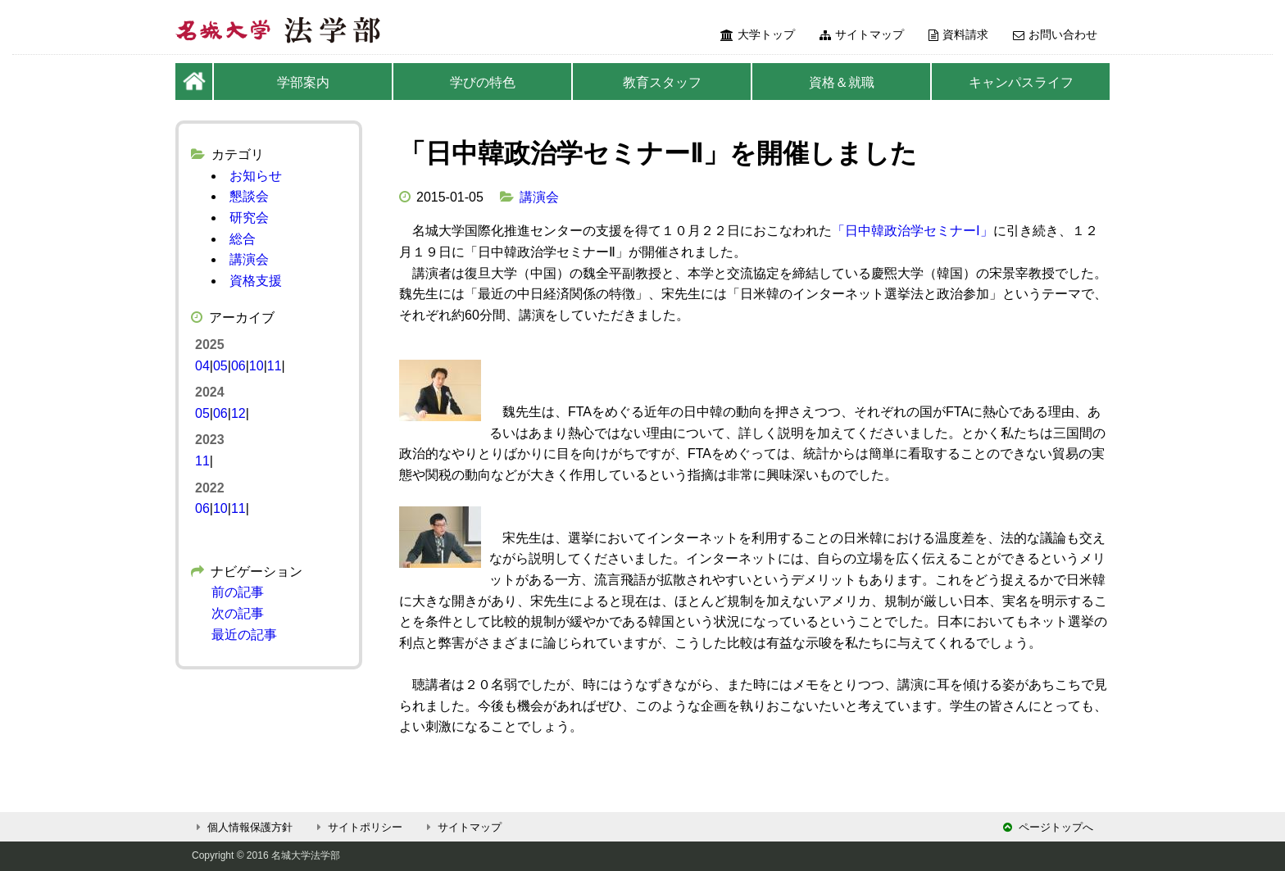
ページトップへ (1048, 827)
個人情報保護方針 (242, 827)
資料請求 (958, 34)
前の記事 (237, 592)
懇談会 (249, 196)
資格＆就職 (841, 82)
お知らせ (255, 176)
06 (238, 366)
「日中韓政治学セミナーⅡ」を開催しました (658, 153)
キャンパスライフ (1021, 82)
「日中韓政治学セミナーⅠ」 (912, 231)
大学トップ (757, 34)
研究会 (249, 218)
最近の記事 (244, 635)
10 (256, 366)
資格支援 (255, 281)
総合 (242, 239)
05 (220, 366)
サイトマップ (862, 34)
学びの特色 (482, 82)
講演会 (539, 197)
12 (238, 413)
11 (274, 366)
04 (202, 366)
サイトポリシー (357, 827)
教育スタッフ (662, 82)
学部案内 (303, 82)
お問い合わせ (1055, 34)
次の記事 (237, 613)
